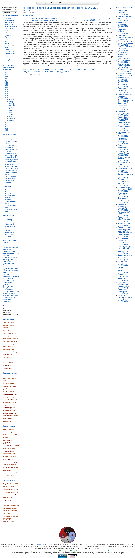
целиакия (6, 521)
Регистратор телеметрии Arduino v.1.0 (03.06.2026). (123, 55)
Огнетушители (8, 286)
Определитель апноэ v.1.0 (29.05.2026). (124, 79)
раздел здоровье (8, 391)
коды (13, 429)
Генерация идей (12, 295)
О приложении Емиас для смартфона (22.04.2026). (124, 241)
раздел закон (12, 389)
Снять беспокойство (10, 270)
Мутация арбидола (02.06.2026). (125, 61)
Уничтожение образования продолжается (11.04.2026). (123, 285)
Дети (4, 253)
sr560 (7, 486)
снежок (45, 72)
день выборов (7, 330)
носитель (5, 497)
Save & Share (28, 16)
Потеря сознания (8, 279)
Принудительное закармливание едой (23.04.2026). (125, 229)
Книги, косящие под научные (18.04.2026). (124, 252)
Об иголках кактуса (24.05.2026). (125, 101)
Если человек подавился (8, 268)
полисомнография (8, 349)
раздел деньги (7, 437)
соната (8, 511)
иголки (14, 333)
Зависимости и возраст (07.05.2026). (124, 164)
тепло (51, 72)
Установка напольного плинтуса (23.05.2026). (123, 106)
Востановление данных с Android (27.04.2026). (125, 189)
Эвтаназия (6, 301)
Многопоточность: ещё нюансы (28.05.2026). (125, 85)
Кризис (15, 257)
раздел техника (8, 415)
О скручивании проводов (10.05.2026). (124, 159)
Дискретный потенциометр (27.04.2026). (123, 200)
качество (9, 380)
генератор (45, 69)
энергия (13, 521)
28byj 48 (5, 484)
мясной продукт (12, 341)
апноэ (11, 489)
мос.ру (5, 341)
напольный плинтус (8, 344)
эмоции (12, 475)
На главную (43, 3)
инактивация (6, 336)
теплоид (59, 72)
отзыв (10, 497)
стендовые (14, 511)
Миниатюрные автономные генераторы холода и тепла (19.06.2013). (60, 8)
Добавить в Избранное (58, 3)
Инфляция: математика (7, 275)
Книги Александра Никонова (9, 298)
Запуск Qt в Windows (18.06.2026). (123, 12)
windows (13, 378)
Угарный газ (7, 261)
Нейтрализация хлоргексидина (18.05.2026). (124, 123)
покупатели (11, 346)
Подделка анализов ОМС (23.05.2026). (124, 113)
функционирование (8, 519)
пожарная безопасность (8, 501)
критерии (10, 495)
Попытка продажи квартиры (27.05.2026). (125, 96)
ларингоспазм (7, 338)
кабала (5, 495)
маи (15, 495)
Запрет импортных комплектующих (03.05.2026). (125, 176)
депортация (7, 333)
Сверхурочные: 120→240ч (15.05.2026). (124, 134)
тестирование (7, 516)
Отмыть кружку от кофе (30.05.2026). (125, 74)
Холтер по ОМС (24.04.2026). (124, 224)
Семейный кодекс (9, 251)
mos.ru (13, 322)
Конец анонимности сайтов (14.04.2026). (123, 270)
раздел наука (11, 448)
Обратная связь (75, 3)
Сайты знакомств (9, 265)
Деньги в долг (8, 259)
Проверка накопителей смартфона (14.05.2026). (123, 141)
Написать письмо (89, 3)
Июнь (30, 11)
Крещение (14, 269)
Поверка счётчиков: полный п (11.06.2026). (125, 37)
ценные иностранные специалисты (8, 365)
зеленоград (6, 492)
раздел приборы (8, 405)
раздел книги (9, 397)
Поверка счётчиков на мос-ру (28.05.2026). (125, 90)
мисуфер (15, 338)
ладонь (13, 336)
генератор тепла (57, 69)
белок (16, 489)
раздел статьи (13, 464)
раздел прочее (9, 408)
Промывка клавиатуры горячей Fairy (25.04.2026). (123, 207)
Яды (10, 249)
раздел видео (7, 386)
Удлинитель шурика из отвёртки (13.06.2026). (123, 30)
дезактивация (12, 327)
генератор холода (73, 69)
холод (66, 72)
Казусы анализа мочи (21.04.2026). (125, 247)
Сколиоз (6, 247)
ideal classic (6, 322)
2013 (25, 11)
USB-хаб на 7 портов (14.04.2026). (123, 263)
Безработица (7, 272)
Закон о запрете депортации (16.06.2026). (124, 18)
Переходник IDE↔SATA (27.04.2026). (123, 195)
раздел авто (13, 383)
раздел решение (9, 413)
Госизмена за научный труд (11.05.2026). (123, 153)
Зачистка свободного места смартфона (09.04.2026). (125, 298)
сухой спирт (6, 513)
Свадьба (6, 288)
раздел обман (12, 399)
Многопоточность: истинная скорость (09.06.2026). (125, 43)
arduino (5, 378)
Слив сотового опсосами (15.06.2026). (123, 24)
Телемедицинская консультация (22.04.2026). (125, 235)
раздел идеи (8, 394)
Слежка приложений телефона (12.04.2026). (123, 277)
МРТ (12, 299)
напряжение (6, 383)
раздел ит (10, 445)
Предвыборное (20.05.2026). (124, 118)
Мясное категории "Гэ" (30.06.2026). (125, 70)
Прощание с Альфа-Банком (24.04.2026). (124, 219)
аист (37, 69)
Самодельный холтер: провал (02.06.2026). (124, 66)
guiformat (5, 429)
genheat (31, 69)
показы (5, 346)
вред (10, 429)
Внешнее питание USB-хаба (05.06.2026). (125, 49)
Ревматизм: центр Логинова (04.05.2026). (125, 170)
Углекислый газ (8, 263)
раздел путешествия (9, 410)
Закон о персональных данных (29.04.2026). (123, 182)
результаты (6, 352)
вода (4, 381)
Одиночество (7, 257)
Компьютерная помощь (8, 291)
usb (9, 378)
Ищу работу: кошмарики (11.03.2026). (123, 291)
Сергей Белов (39, 544)
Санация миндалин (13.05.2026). (123, 147)
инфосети (14, 492)
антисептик (6, 325)
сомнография (7, 357)
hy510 (10, 484)
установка (15, 516)
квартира (14, 380)
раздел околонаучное (9, 402)
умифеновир (7, 360)
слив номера (7, 354)
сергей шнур (13, 352)
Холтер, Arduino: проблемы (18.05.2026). (124, 128)
